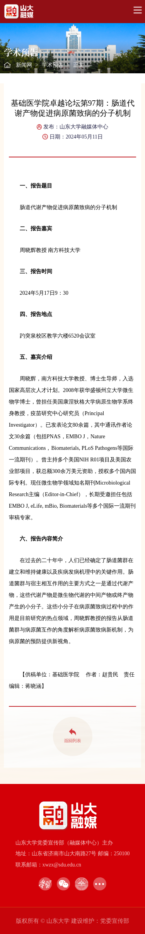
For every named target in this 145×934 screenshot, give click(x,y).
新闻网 (24, 65)
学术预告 (52, 65)
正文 (78, 65)
